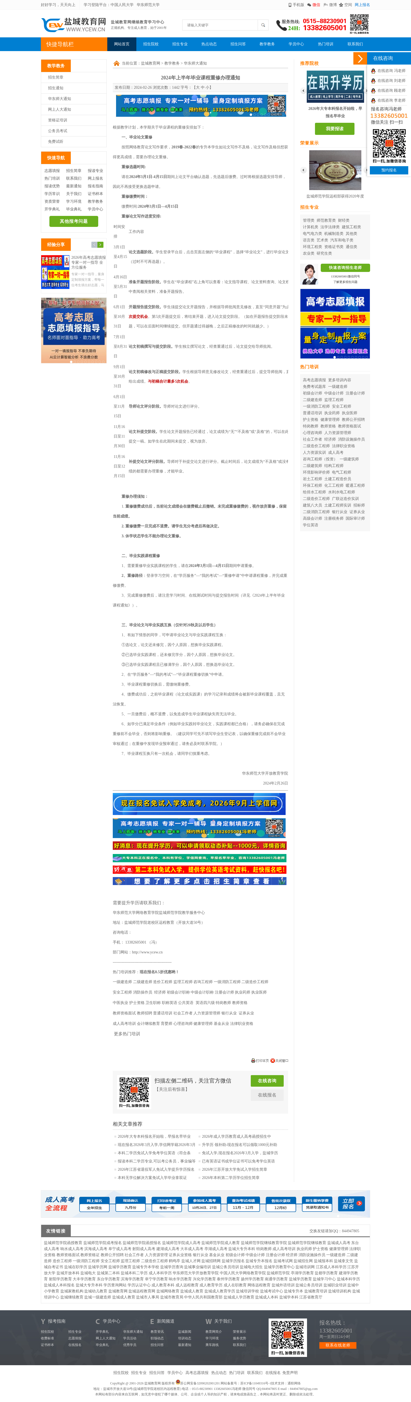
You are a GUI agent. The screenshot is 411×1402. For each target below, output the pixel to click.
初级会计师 (312, 393)
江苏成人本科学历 (331, 1267)
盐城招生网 (303, 1261)
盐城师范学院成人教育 (220, 1243)
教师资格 (328, 426)
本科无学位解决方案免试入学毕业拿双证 (152, 1178)
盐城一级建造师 (97, 1297)
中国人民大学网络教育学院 (243, 1273)
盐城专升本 (293, 1291)
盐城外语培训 (283, 1285)
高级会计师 (312, 518)
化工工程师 (334, 485)
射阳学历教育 (60, 1279)
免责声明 (290, 1373)
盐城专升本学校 (145, 1267)
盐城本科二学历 (134, 1273)
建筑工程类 (351, 227)
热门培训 (325, 44)
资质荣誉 (52, 201)
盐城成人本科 (266, 1297)
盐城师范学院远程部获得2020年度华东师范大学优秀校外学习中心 (335, 197)
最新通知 (73, 186)
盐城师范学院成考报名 (102, 1243)
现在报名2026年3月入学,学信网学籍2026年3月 (157, 1145)
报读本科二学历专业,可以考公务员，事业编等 (157, 1161)
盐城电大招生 (251, 1267)
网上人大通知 (59, 109)
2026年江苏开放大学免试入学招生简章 (234, 1169)
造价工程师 (62, 1261)
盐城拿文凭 (343, 1261)
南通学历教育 (276, 1279)
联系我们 (355, 44)
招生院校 (151, 44)
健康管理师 (330, 420)
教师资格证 (90, 1255)
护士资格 (310, 420)
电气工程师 (341, 472)
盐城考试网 (283, 1261)
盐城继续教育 (71, 1297)
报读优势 (52, 186)
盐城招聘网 (211, 1261)
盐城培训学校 (247, 1291)
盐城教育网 (150, 63)
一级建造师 (337, 387)
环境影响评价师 (316, 472)
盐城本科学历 (348, 1279)
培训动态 (184, 1338)
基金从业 (216, 1255)
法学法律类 (330, 227)
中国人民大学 (122, 5)
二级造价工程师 (316, 446)
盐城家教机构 (71, 1291)
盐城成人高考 (338, 1243)
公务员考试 (57, 131)
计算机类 (310, 227)
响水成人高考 (71, 1249)
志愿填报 (52, 171)
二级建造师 (312, 400)
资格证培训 (57, 120)
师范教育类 (326, 220)
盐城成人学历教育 (239, 1297)
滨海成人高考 (95, 1249)
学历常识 (52, 194)
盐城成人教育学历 (219, 1291)
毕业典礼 (73, 209)
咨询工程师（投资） (320, 459)
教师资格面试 (349, 426)
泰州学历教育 (228, 1279)
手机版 (298, 5)
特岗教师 (310, 426)
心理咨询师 (312, 433)
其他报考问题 (74, 221)
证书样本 (95, 194)
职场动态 (157, 1338)
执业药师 (332, 413)
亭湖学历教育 (302, 1273)
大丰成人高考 (191, 1249)
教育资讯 (157, 1332)
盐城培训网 (305, 1267)
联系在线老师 (338, 1345)
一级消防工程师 (316, 406)
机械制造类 (334, 234)
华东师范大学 (148, 5)
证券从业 (357, 512)
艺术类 (322, 240)
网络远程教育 (259, 1285)
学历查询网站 (114, 1285)
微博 (333, 5)
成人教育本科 (162, 1285)
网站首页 (122, 44)
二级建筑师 (312, 466)
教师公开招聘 (353, 420)
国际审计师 (355, 518)
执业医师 (349, 413)
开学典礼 (52, 209)
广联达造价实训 (345, 499)
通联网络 (294, 1383)
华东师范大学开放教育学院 (196, 1273)
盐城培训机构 (339, 1291)
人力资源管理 (156, 1255)
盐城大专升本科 (241, 1249)
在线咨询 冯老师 (388, 71)
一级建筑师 (349, 459)
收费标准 (47, 1338)
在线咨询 (267, 1080)
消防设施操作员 (351, 439)
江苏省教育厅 (310, 1297)
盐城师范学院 (278, 1273)
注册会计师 (355, 393)
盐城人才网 (191, 1261)
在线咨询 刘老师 (388, 81)
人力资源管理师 (337, 433)
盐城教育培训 (315, 1291)
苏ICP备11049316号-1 (255, 1383)
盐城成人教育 (191, 1291)
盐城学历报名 (233, 1261)
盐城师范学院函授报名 (142, 1243)
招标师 (359, 505)
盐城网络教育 (167, 1291)
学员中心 (296, 44)
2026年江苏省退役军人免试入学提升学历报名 (156, 1169)
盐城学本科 (289, 1297)
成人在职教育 (235, 1285)
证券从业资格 (180, 1255)
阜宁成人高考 (119, 1249)
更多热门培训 (127, 1033)
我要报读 (335, 128)
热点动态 (209, 44)
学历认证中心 (139, 1285)
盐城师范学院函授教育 (63, 1243)
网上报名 (362, 5)
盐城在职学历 (75, 1267)
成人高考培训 (283, 1249)
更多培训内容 (339, 380)
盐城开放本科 (68, 1273)
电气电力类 (312, 234)
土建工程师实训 (337, 505)
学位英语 (310, 525)
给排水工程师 (314, 492)
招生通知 (55, 88)
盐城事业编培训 (197, 1267)
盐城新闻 (184, 1332)
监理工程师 (334, 400)
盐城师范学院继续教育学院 (264, 1243)
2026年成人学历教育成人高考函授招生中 (236, 1136)
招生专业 (180, 44)
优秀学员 (129, 1345)
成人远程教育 (187, 1285)
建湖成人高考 (167, 1249)
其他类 (351, 234)
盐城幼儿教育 (95, 1291)
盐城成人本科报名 (59, 1285)
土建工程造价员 (337, 479)
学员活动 (129, 1338)
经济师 (330, 439)
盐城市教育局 (171, 1297)
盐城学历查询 (171, 1267)
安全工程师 (341, 406)
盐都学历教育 (326, 1273)
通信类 (351, 247)
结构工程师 (334, 466)
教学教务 (267, 44)
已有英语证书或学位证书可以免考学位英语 (238, 1161)
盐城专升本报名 (259, 1261)
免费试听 (55, 142)
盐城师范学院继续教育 (307, 1243)
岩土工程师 (312, 479)
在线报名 (267, 1095)
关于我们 (73, 194)
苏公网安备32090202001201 (200, 1383)
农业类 (308, 253)
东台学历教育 (108, 1279)
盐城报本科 (323, 1261)
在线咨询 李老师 (388, 100)
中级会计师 (334, 393)
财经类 (344, 220)
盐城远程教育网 (141, 1291)
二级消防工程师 (316, 512)
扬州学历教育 (252, 1279)
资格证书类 (334, 247)
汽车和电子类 (341, 240)
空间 (348, 5)
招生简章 (55, 77)
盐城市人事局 (147, 1297)
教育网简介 (214, 1332)
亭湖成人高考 (215, 1249)
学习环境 (73, 201)
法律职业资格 (343, 446)
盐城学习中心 (324, 1279)
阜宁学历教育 (156, 1279)
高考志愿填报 (314, 380)
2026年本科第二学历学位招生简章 (231, 1178)
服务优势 (239, 1338)
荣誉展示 (239, 1332)
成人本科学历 (160, 1273)
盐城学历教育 (119, 1267)
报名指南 (95, 186)
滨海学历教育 (132, 1279)
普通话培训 (312, 413)
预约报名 (389, 170)
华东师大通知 (59, 99)
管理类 (308, 220)
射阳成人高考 (143, 1249)
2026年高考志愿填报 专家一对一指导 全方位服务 (88, 262)
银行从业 (339, 512)
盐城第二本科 (108, 1273)
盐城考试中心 (271, 1291)
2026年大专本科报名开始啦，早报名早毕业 (154, 1136)
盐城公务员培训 (225, 1267)
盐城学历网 (97, 1267)
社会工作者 (312, 439)
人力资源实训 (314, 452)
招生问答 (238, 44)
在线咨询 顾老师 (388, 90)
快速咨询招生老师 (345, 268)
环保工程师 (312, 485)
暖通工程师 (355, 485)
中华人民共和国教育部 (203, 1297)
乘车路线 (212, 1345)
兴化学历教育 (204, 1279)
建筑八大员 (312, 505)
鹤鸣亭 (174, 1261)
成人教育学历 (211, 1285)
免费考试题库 (314, 387)
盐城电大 (88, 1273)
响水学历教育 (180, 1279)
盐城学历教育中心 (279, 1267)
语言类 (308, 240)
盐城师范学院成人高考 (181, 1243)
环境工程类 (312, 247)
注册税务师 (334, 518)
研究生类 (324, 253)
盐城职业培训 (335, 1285)
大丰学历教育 (84, 1279)
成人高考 (336, 452)
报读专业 (95, 171)
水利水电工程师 (341, 492)
